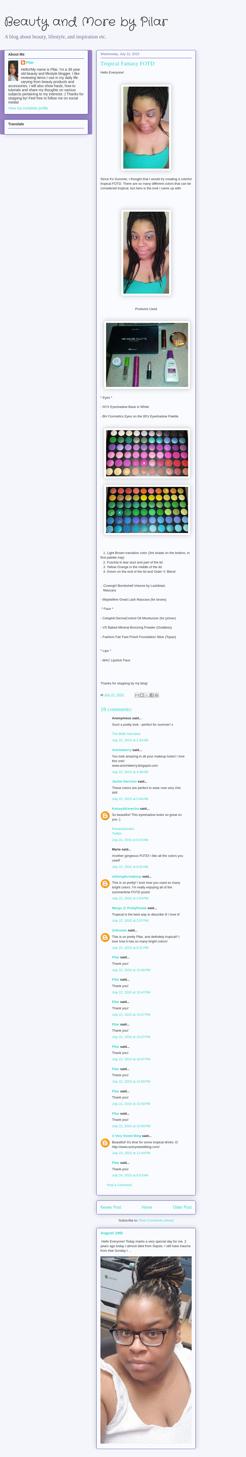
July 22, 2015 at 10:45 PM (131, 970)
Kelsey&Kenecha (125, 808)
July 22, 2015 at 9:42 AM (130, 867)
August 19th (111, 1233)
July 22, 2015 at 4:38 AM (130, 772)
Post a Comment (119, 1185)
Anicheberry (121, 750)
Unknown (119, 930)
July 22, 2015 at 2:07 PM (130, 920)
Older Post (182, 1207)
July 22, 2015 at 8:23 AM (130, 840)
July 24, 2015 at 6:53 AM (130, 1175)
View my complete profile (28, 108)
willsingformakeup (126, 876)
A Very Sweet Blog (126, 1136)
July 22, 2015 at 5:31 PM (130, 948)
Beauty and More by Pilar (86, 22)
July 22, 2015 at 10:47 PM (131, 992)
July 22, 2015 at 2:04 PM (130, 898)
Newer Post (110, 1207)
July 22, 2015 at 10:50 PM (131, 1081)
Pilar (115, 957)
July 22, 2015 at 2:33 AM (130, 740)
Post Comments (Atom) (156, 1220)
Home (147, 1207)
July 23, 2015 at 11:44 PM (131, 1153)
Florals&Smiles (123, 829)
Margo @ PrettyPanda (129, 908)
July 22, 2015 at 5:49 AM (130, 799)
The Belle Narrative (126, 734)
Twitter (117, 833)
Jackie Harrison (124, 781)
